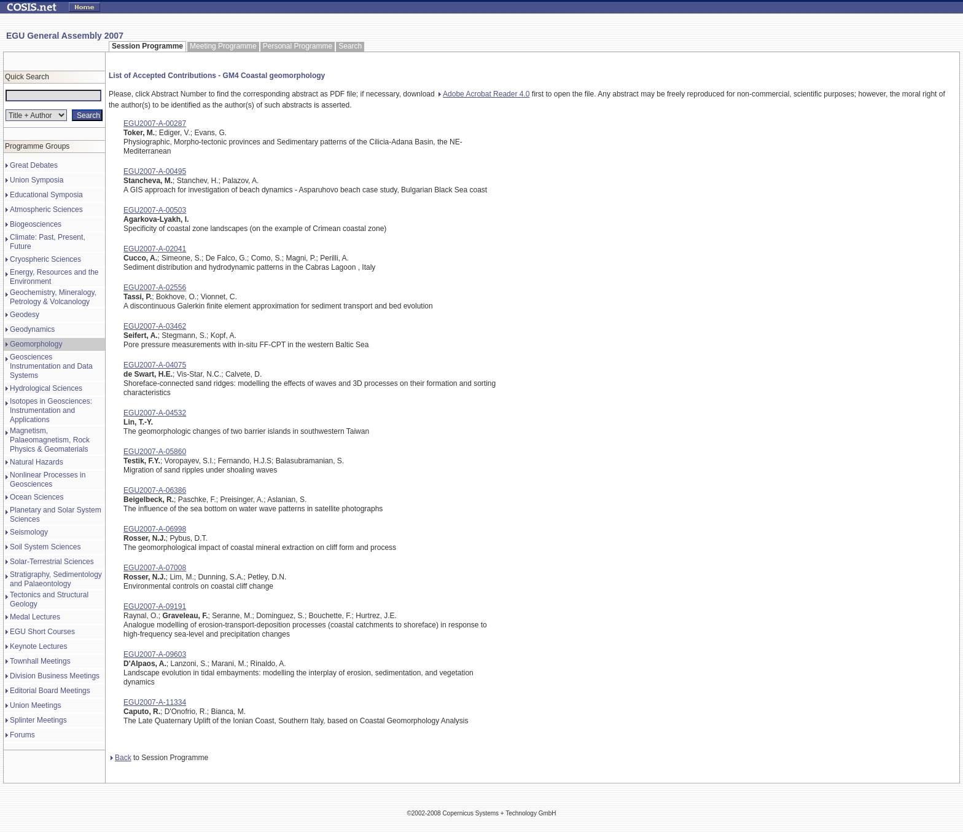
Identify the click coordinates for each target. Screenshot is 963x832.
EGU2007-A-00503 (154, 210)
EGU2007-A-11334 (154, 702)
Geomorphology (36, 344)
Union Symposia (36, 180)
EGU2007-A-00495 (154, 171)
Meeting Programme (223, 46)
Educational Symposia (46, 194)
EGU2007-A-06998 (154, 529)
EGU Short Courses (42, 631)
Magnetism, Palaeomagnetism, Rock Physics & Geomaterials (50, 439)
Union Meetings (35, 705)
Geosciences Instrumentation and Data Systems (51, 366)
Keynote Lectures (38, 646)
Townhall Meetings (40, 661)
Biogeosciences (35, 224)
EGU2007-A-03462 (154, 326)
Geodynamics (32, 329)
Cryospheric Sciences (45, 259)
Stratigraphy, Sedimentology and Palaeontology (56, 579)
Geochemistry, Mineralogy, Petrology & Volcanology (53, 297)
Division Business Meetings (54, 676)
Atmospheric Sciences (46, 209)
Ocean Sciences (36, 497)
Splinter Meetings (38, 720)
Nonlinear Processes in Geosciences (47, 480)
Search (350, 46)
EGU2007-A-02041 (154, 249)
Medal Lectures (35, 617)
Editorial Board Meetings (50, 690)
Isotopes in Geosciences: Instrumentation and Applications (51, 410)
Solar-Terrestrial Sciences (52, 561)
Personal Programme (297, 46)
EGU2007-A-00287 (154, 123)
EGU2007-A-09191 (154, 606)
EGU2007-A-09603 (154, 654)
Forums (22, 735)
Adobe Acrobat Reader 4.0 (484, 94)
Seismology (29, 532)
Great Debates (34, 165)
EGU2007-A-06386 (154, 490)
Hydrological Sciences (46, 388)
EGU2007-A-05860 (154, 451)
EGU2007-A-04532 (154, 413)
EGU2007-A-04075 (154, 365)
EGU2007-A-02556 (154, 287)
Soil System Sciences (45, 547)
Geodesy (24, 314)
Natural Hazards (36, 462)
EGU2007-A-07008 (154, 567)
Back (121, 757)
